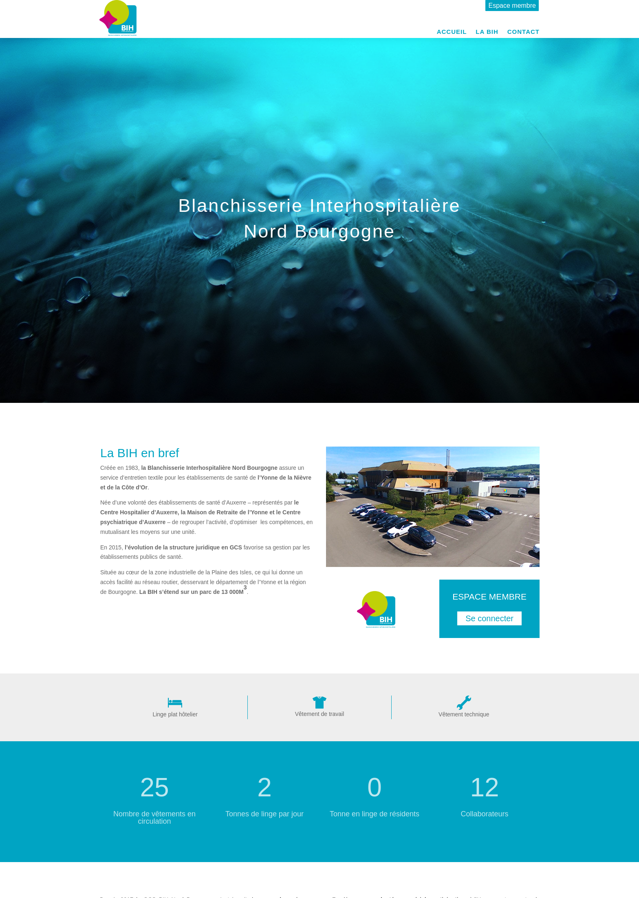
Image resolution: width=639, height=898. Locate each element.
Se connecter (489, 618)
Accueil (452, 32)
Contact (523, 32)
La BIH (487, 32)
